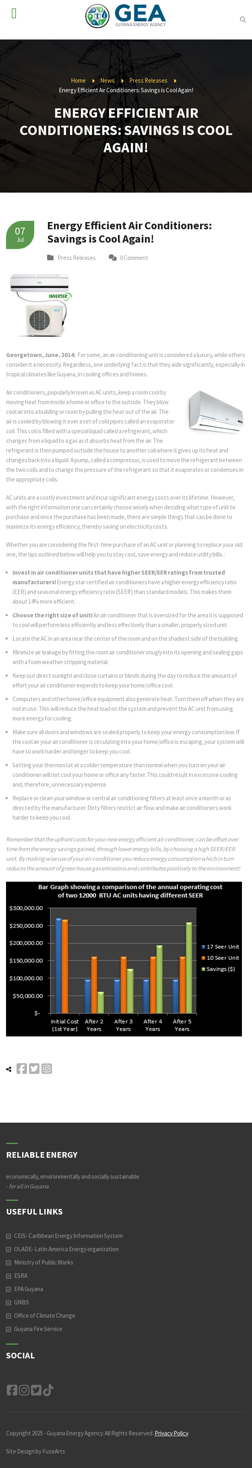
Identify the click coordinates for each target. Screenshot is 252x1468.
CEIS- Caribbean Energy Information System (68, 1236)
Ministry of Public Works (43, 1262)
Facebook (12, 1390)
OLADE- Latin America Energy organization (66, 1249)
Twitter (36, 1390)
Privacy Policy (171, 1433)
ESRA (20, 1275)
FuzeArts (53, 1451)
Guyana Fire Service (38, 1329)
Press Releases (148, 80)
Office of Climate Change (44, 1315)
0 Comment (134, 258)
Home (78, 80)
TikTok (48, 1390)
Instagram (24, 1390)
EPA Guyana (28, 1289)
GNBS (21, 1302)
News (107, 80)
